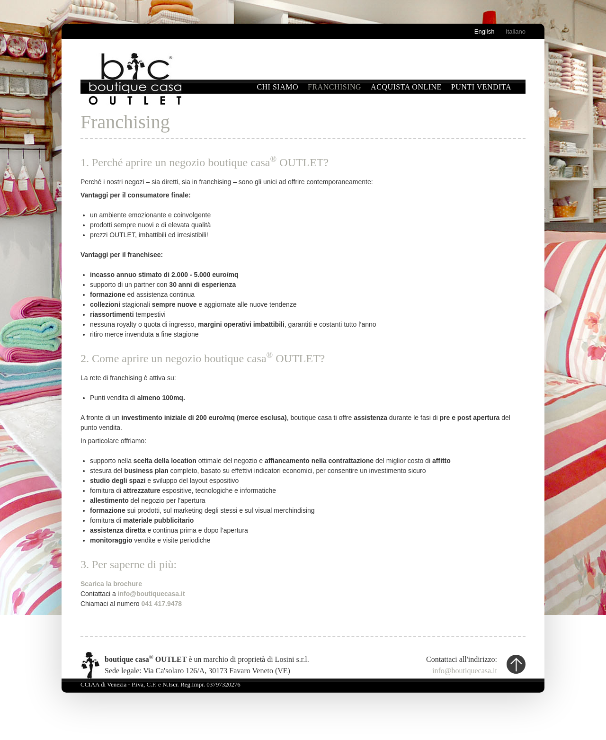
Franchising (334, 87)
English (484, 31)
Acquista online (406, 87)
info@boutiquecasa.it (464, 671)
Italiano (516, 31)
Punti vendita (481, 87)
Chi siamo (277, 87)
